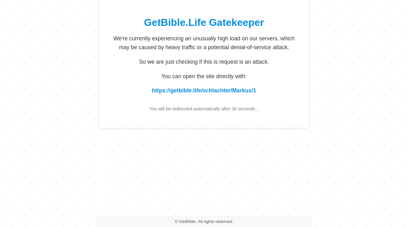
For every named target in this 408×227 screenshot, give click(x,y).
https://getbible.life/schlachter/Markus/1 (204, 90)
